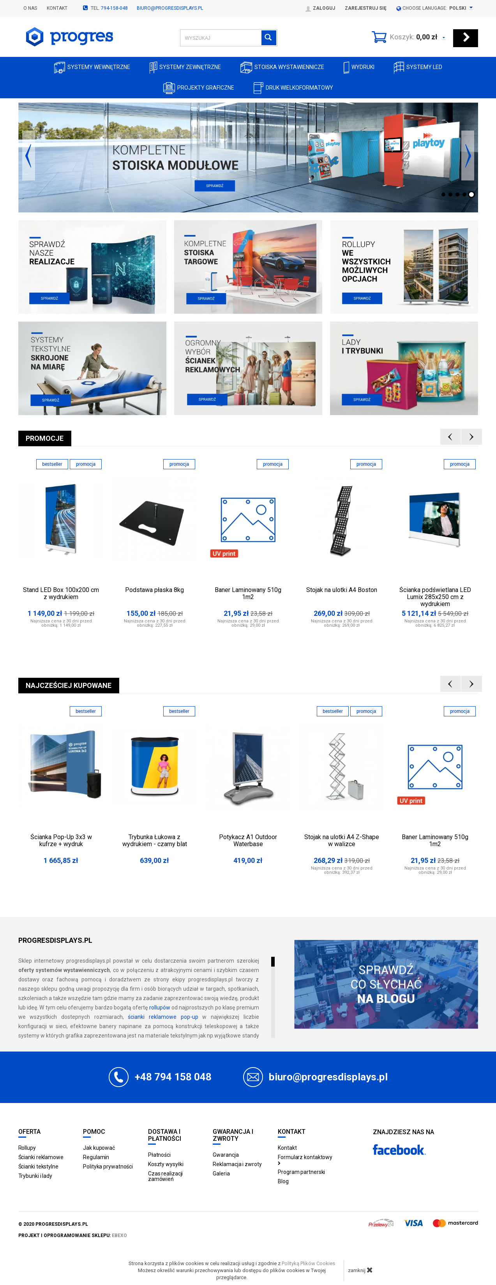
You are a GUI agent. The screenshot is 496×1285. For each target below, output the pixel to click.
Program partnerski (301, 1172)
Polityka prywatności (108, 1166)
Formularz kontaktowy (305, 1159)
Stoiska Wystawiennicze (282, 68)
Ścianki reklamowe (41, 1157)
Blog (283, 1181)
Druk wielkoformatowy (293, 88)
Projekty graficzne (198, 88)
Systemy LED (418, 68)
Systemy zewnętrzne (185, 68)
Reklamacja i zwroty (237, 1164)
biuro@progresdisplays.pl (170, 8)
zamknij (360, 1270)
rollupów (159, 1007)
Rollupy (27, 1148)
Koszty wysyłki (166, 1164)
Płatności (159, 1155)
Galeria (221, 1173)
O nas (30, 8)
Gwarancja (225, 1155)
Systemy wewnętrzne (92, 68)
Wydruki (359, 68)
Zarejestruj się (366, 8)
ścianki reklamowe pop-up (163, 1017)
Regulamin (96, 1157)
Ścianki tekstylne (38, 1166)
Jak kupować (99, 1148)
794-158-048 (114, 8)
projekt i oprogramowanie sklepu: (72, 1235)
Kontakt (57, 8)
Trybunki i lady (35, 1176)
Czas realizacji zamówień (165, 1176)
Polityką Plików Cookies (308, 1263)
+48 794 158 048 (173, 1077)
